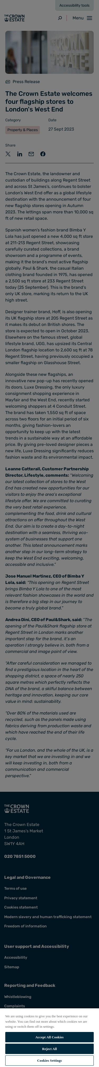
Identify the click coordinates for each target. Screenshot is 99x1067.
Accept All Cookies (49, 1037)
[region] (49, 1037)
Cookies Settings (49, 1060)
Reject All (49, 1049)
